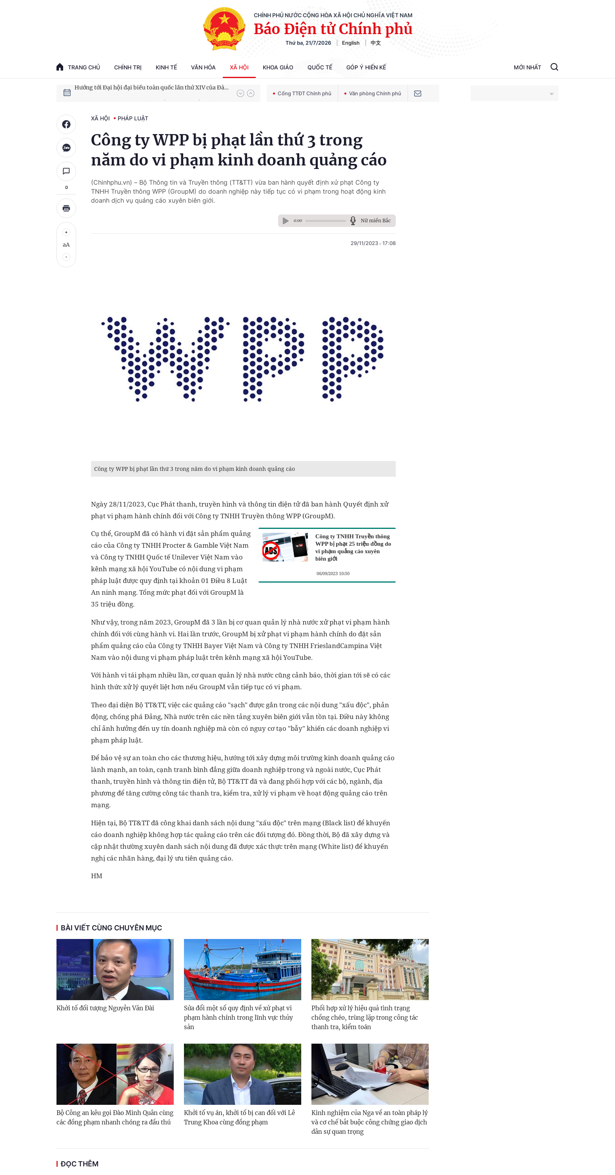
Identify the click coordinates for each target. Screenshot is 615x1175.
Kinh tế (166, 67)
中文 (376, 43)
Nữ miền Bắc (376, 220)
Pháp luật (133, 118)
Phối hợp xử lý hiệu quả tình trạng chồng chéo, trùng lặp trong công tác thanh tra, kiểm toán (364, 1017)
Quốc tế (320, 67)
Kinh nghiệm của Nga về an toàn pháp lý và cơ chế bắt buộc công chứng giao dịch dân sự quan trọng (369, 1122)
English (351, 43)
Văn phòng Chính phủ (372, 93)
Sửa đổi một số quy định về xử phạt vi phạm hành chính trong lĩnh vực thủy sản (238, 1017)
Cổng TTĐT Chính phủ (302, 93)
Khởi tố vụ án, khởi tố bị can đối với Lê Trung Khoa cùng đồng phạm (239, 1117)
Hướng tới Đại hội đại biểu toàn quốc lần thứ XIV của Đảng (152, 92)
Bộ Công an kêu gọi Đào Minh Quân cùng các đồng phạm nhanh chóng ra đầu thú (114, 1117)
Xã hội (239, 67)
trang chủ (78, 67)
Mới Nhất (527, 67)
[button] (240, 93)
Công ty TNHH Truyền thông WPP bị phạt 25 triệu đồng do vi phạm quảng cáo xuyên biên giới (353, 547)
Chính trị (128, 67)
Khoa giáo (278, 67)
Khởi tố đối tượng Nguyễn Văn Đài (105, 1008)
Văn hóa (203, 67)
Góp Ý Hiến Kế (366, 67)
